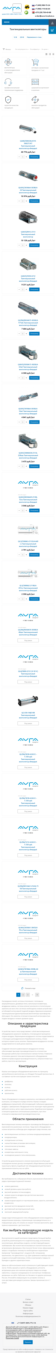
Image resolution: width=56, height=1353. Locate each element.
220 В (22, 37)
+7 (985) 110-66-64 (42, 9)
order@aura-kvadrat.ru (44, 16)
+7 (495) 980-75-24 (42, 5)
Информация (28, 1313)
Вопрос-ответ (28, 1302)
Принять (28, 1342)
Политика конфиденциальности (28, 1316)
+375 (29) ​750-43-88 (43, 12)
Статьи (28, 1299)
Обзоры (28, 1305)
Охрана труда (28, 1308)
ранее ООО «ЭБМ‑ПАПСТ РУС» (12, 14)
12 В (15, 37)
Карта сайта (28, 1311)
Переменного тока (34, 37)
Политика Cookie (12, 1338)
